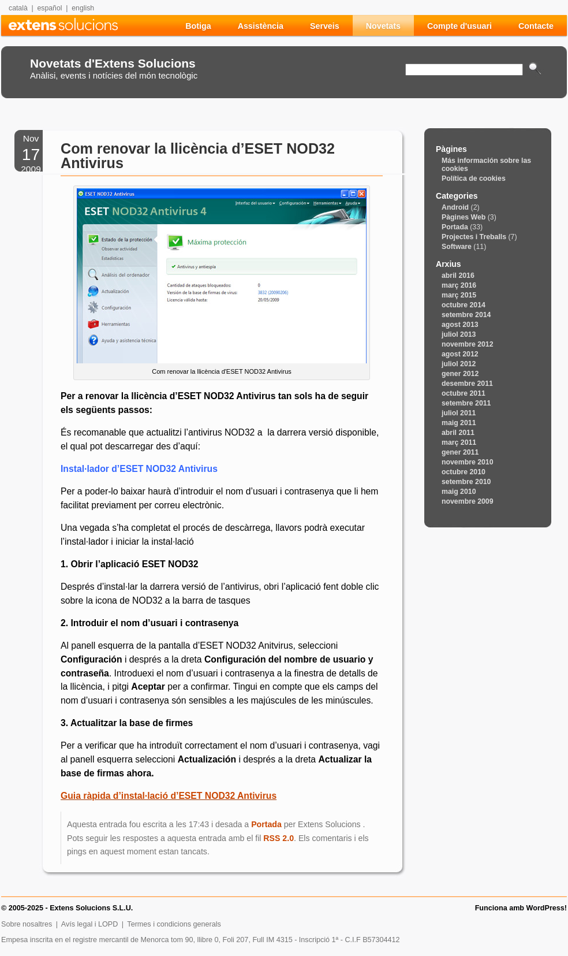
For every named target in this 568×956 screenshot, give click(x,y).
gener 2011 (460, 452)
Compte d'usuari (459, 26)
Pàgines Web (463, 217)
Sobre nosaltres (26, 924)
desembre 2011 (467, 384)
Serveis (324, 26)
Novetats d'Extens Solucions (113, 63)
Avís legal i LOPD (89, 924)
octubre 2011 (463, 393)
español (50, 8)
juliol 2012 (459, 364)
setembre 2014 (466, 315)
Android (455, 207)
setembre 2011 (466, 403)
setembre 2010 (466, 482)
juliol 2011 (459, 413)
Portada (266, 824)
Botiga (198, 26)
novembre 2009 (468, 501)
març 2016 (459, 285)
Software (457, 247)
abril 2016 (458, 275)
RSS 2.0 (278, 838)
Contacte (536, 26)
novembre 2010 (468, 462)
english (83, 8)
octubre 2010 (463, 472)
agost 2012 (460, 354)
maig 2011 (459, 423)
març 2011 (459, 442)
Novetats (383, 26)
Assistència (260, 26)
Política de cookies (474, 178)
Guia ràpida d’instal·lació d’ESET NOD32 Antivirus (168, 796)
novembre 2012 (468, 344)
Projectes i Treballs (474, 237)
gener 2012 (460, 374)
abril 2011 (458, 433)
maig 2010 (459, 492)
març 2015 (459, 295)
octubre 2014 (463, 305)
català (18, 8)
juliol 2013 (459, 334)
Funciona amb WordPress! (521, 908)
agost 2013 (460, 325)
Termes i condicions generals (174, 924)
